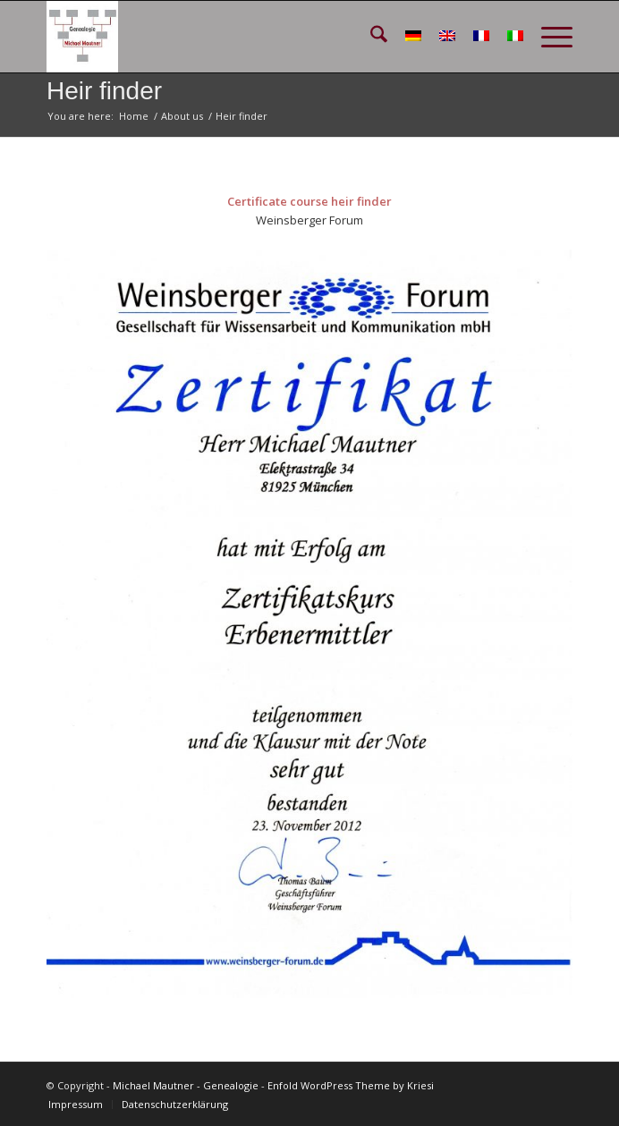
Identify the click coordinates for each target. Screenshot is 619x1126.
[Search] (369, 36)
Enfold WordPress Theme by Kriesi (350, 1085)
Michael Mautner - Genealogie (186, 1085)
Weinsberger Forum (309, 220)
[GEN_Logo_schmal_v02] (257, 36)
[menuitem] (369, 36)
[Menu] (547, 36)
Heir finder (104, 91)
